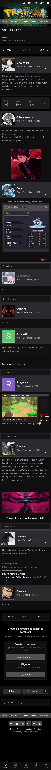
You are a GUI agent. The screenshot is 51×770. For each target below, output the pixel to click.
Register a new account (25, 657)
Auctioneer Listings (13, 574)
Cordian (20, 446)
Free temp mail (9, 364)
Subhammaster (24, 117)
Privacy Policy (15, 729)
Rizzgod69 (22, 382)
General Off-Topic (23, 41)
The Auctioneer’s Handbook (15, 577)
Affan (6, 38)
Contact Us (27, 729)
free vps (21, 364)
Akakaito (21, 591)
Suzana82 (21, 334)
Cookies (37, 729)
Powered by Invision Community (25, 732)
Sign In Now (25, 674)
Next (42, 50)
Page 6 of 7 (25, 50)
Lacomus (21, 536)
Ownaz (20, 188)
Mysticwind (22, 62)
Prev (9, 50)
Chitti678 (21, 308)
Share (12, 691)
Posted (28, 66)
